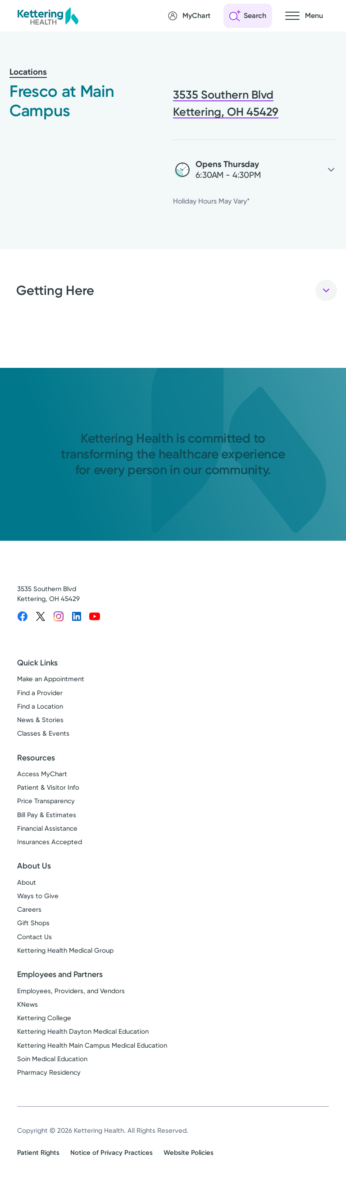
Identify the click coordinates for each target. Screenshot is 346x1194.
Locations (28, 72)
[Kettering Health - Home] (47, 15)
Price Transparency (46, 801)
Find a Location (40, 706)
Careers (29, 910)
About (26, 882)
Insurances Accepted (49, 842)
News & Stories (40, 720)
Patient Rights (38, 1153)
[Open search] (247, 16)
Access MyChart (42, 774)
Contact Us (34, 937)
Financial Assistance (47, 828)
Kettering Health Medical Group (65, 950)
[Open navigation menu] (304, 16)
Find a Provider (40, 693)
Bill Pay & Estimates (46, 815)
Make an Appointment (50, 679)
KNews (27, 1004)
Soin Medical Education (52, 1059)
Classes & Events (43, 734)
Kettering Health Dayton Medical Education (83, 1032)
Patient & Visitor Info (48, 788)
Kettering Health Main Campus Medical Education (92, 1045)
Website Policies (189, 1153)
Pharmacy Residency (49, 1072)
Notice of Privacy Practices (111, 1153)
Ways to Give (38, 896)
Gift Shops (33, 923)
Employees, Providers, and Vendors (71, 991)
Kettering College (44, 1018)
